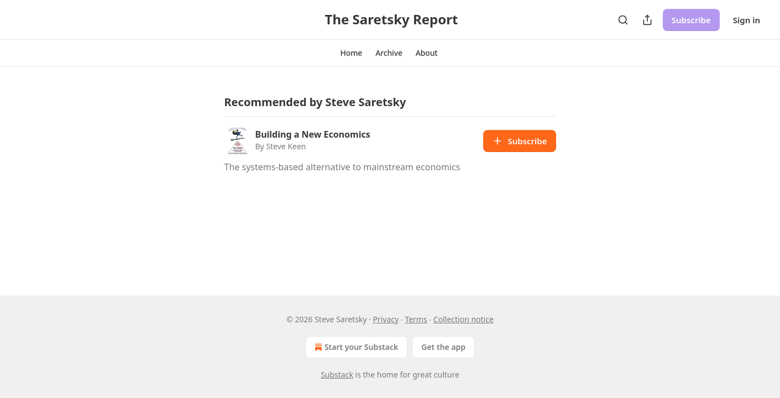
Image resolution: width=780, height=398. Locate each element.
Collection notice (463, 319)
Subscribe (691, 19)
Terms (416, 319)
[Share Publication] (647, 20)
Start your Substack (355, 347)
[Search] (623, 20)
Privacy (386, 319)
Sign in (746, 19)
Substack (337, 374)
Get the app (443, 347)
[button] (351, 53)
